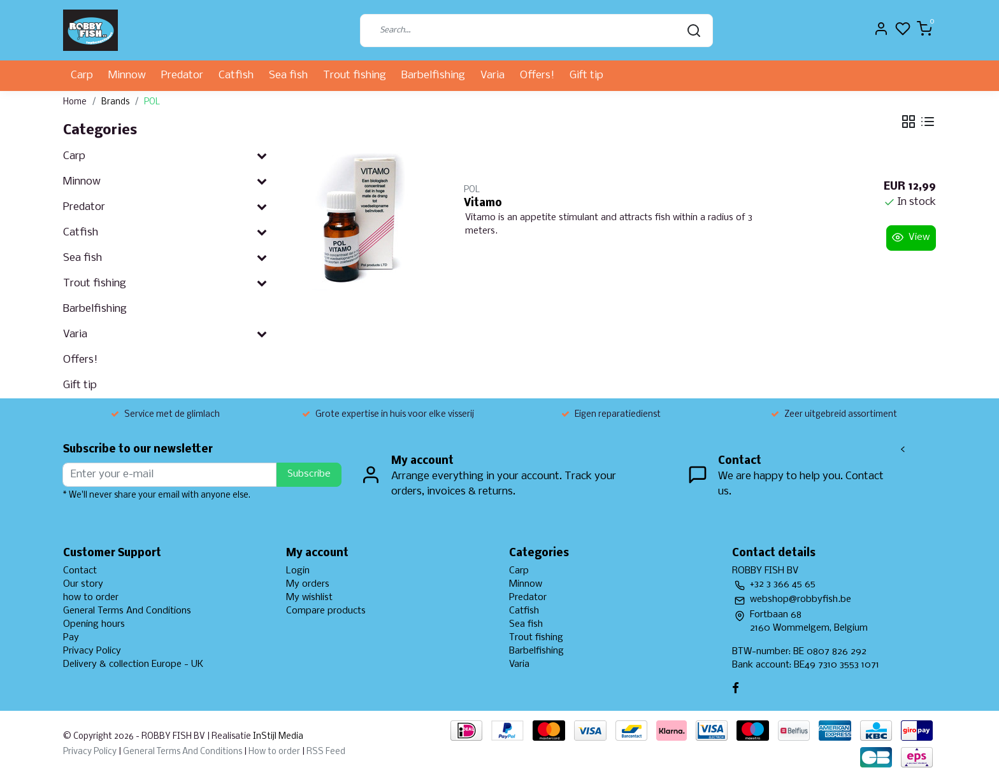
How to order (274, 752)
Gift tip (586, 75)
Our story (83, 584)
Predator (182, 75)
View (911, 237)
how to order (91, 597)
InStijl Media (277, 736)
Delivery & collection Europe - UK (133, 664)
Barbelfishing (433, 75)
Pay (71, 638)
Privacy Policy (92, 651)
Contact (80, 571)
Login (298, 571)
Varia (492, 75)
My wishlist (309, 597)
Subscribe (309, 474)
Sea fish (288, 75)
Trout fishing (354, 75)
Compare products (326, 611)
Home (75, 102)
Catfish (236, 75)
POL (152, 102)
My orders (307, 584)
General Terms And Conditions (127, 611)
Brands (115, 102)
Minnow (127, 75)
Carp (82, 75)
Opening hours (94, 624)
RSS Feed (325, 752)
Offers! (537, 75)
